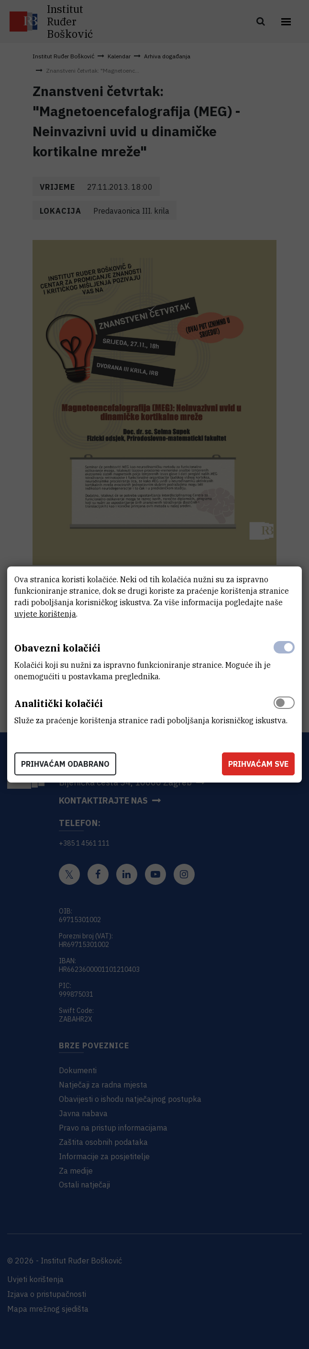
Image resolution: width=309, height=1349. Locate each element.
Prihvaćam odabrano (65, 764)
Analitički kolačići (58, 703)
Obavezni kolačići (57, 648)
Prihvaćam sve (258, 764)
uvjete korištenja (45, 614)
